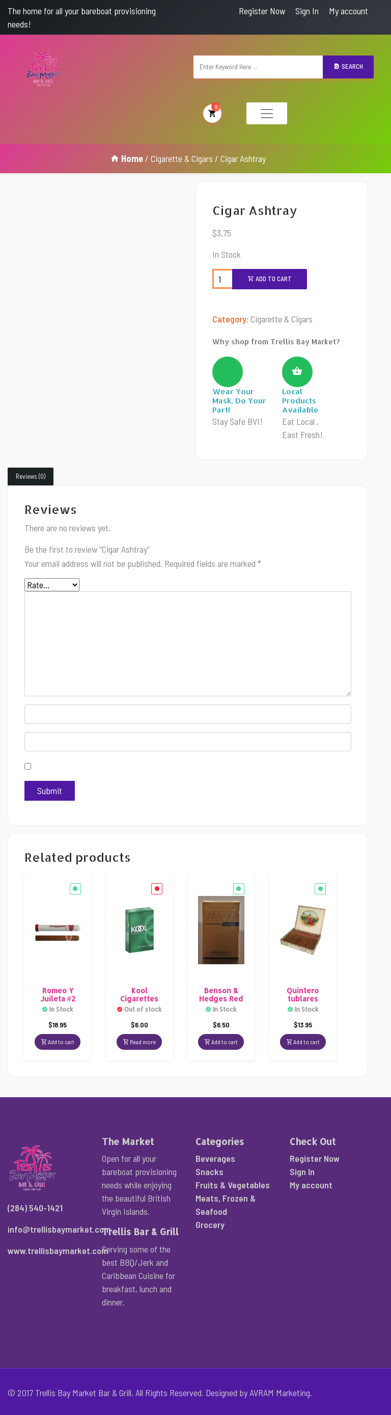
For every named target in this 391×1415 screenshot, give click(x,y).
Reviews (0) (30, 476)
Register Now (262, 10)
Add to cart (269, 279)
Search (348, 66)
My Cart (212, 112)
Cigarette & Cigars (182, 158)
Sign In (307, 10)
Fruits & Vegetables (233, 1184)
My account (348, 10)
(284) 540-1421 (35, 1207)
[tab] (30, 477)
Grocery (210, 1224)
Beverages (215, 1158)
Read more (139, 1041)
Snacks (210, 1171)
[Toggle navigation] (266, 113)
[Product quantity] (222, 279)
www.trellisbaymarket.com (58, 1250)
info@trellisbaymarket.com (59, 1229)
